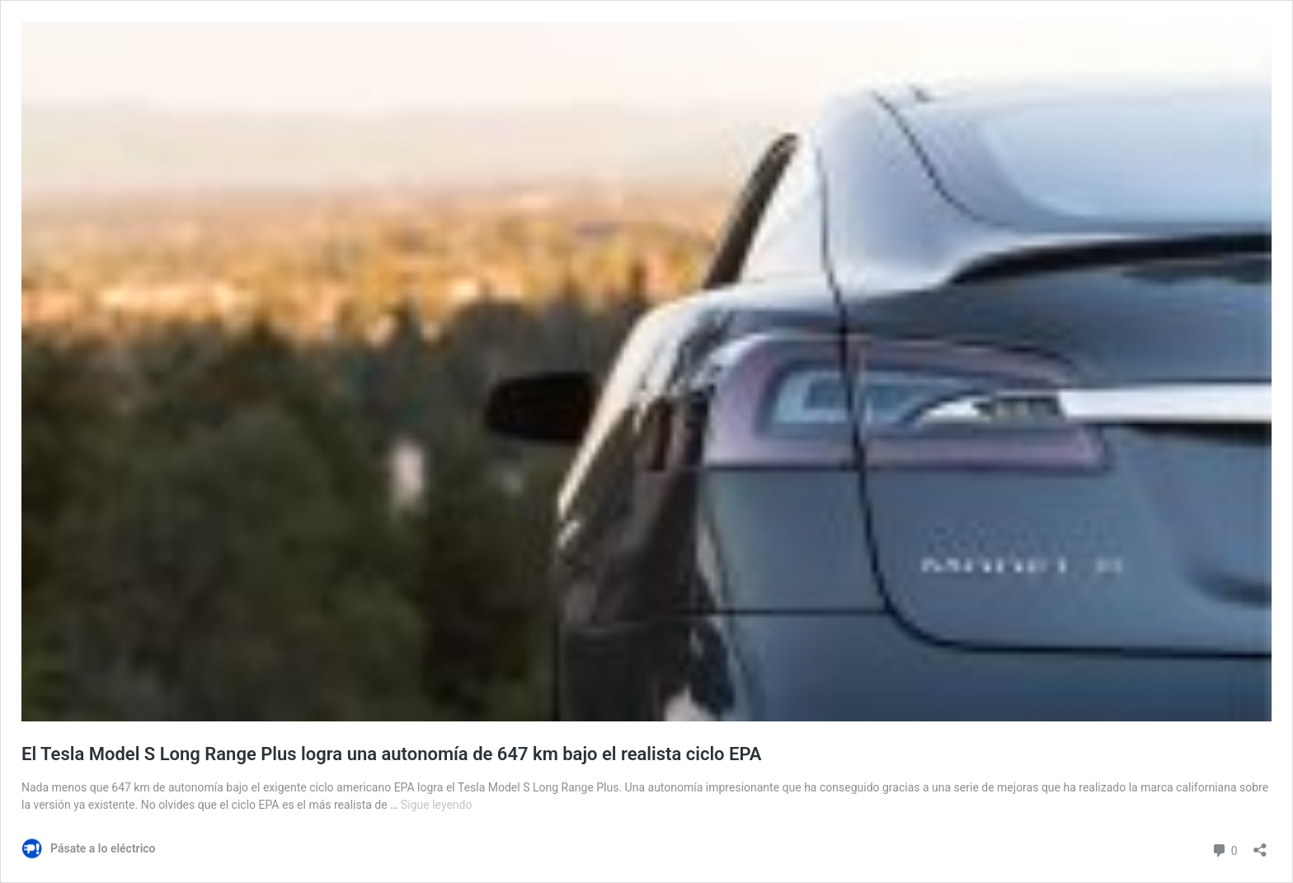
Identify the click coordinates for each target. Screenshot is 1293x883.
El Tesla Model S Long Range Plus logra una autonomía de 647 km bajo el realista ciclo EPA (391, 754)
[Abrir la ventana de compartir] (1260, 844)
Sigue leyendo (437, 804)
